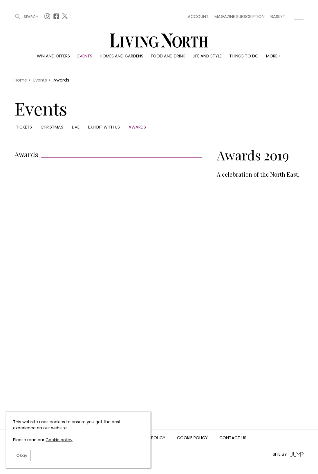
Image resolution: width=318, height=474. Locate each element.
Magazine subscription (239, 16)
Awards (137, 127)
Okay (21, 455)
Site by (288, 454)
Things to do (244, 56)
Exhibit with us (104, 127)
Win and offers (53, 56)
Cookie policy (59, 440)
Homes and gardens (121, 56)
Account (198, 16)
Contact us (232, 438)
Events (84, 56)
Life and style (207, 56)
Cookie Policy (192, 438)
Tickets (24, 127)
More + (273, 56)
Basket (277, 16)
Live (76, 127)
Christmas (52, 127)
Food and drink (168, 56)
